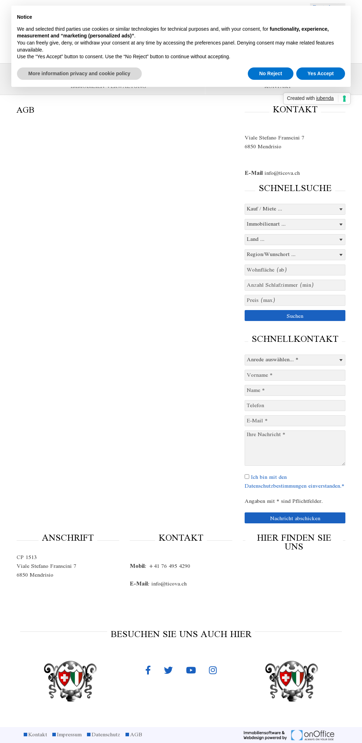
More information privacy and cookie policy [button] (79, 73)
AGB (136, 735)
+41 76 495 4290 (160, 566)
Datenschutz (106, 735)
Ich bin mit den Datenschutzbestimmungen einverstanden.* (294, 481)
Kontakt (37, 735)
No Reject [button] (270, 73)
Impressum (69, 735)
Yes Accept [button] (321, 73)
